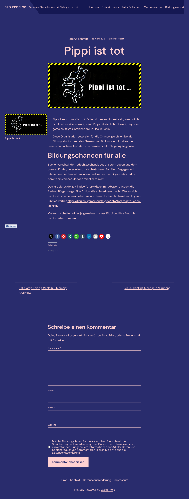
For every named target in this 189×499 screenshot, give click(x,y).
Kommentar (54, 348)
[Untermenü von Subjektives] (118, 7)
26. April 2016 (98, 38)
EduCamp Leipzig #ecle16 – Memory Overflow (43, 290)
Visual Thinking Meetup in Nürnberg (147, 288)
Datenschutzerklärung (66, 452)
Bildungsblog (15, 7)
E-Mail (52, 407)
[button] (51, 236)
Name (52, 390)
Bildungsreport (116, 38)
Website (52, 424)
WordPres (107, 490)
